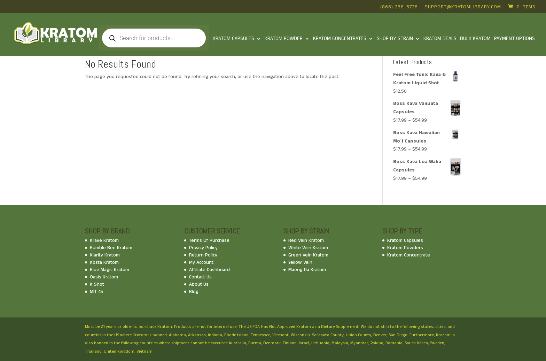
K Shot (97, 284)
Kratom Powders (405, 247)
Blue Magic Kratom (109, 269)
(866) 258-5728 (399, 7)
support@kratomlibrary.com (463, 7)
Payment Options (514, 39)
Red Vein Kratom (306, 240)
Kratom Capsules (233, 39)
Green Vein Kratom (308, 255)
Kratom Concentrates (339, 39)
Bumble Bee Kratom (111, 247)
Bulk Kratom (475, 39)
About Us (199, 284)
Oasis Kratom (104, 277)
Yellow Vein (300, 262)
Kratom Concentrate (408, 255)
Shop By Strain (395, 39)
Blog (193, 291)
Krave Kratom (104, 240)
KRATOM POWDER (284, 39)
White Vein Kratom (308, 247)
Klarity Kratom (105, 255)
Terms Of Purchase (209, 240)
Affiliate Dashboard (209, 269)
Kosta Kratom (104, 262)
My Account (201, 262)
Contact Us (200, 277)
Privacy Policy (203, 247)
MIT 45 (96, 291)
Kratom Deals (440, 39)
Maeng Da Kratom (307, 269)
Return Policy (203, 255)
